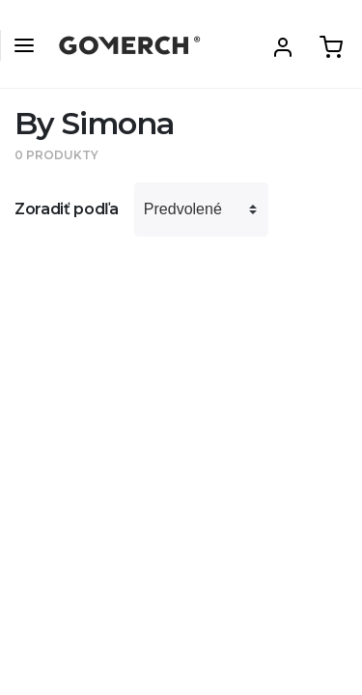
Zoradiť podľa (66, 209)
